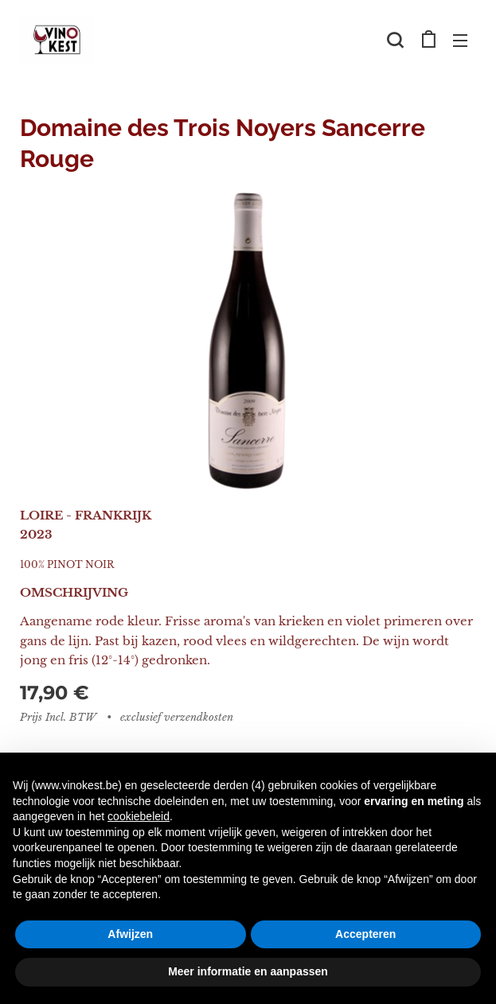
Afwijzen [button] (130, 934)
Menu (460, 40)
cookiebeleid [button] (138, 816)
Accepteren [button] (365, 934)
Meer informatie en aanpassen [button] (248, 971)
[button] (394, 40)
